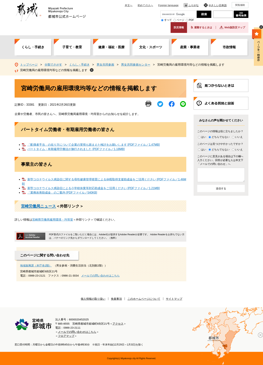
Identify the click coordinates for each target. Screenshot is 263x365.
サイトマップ (174, 298)
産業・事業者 (190, 47)
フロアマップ (66, 335)
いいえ (239, 136)
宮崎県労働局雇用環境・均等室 (52, 219)
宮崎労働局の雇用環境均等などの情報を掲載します (53, 70)
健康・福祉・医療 (111, 47)
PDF (191, 19)
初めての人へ (145, 5)
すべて (168, 19)
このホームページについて (143, 298)
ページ (180, 19)
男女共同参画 (105, 64)
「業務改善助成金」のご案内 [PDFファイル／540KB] (62, 192)
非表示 (261, 27)
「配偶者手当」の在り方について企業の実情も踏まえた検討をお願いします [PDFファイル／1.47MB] (93, 144)
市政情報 (229, 47)
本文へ (128, 5)
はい (203, 136)
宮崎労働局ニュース (38, 206)
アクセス (118, 323)
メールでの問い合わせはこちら (100, 275)
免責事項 (116, 298)
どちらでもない (221, 136)
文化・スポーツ (150, 47)
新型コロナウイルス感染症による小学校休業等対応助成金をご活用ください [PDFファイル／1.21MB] (93, 188)
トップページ (29, 64)
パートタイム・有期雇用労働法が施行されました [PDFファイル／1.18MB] (76, 149)
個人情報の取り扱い (93, 298)
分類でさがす (53, 64)
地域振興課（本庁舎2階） (36, 265)
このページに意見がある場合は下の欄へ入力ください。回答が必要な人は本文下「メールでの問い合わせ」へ (220, 160)
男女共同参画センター (135, 64)
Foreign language (168, 5)
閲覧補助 (240, 5)
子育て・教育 (72, 47)
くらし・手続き (32, 47)
